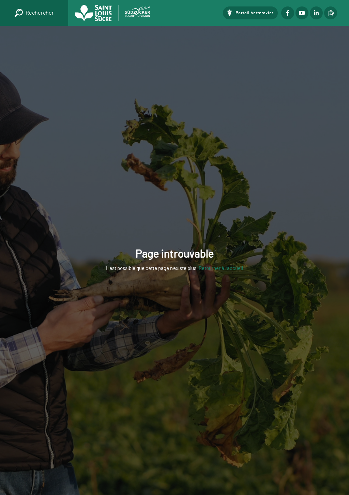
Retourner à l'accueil (221, 268)
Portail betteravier (254, 13)
